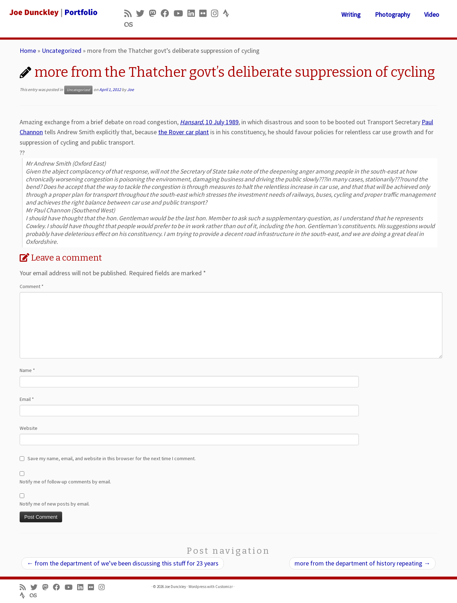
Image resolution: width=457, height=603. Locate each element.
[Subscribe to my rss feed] (130, 13)
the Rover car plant (183, 132)
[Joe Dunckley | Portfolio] (52, 12)
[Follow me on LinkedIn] (193, 13)
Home (28, 50)
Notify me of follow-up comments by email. (65, 481)
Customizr (224, 586)
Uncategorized (61, 50)
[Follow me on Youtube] (180, 13)
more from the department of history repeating (362, 563)
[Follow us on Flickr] (205, 13)
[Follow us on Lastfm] (130, 24)
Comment (32, 286)
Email (27, 399)
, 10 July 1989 (209, 122)
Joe (130, 89)
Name (27, 370)
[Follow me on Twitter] (142, 13)
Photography (392, 14)
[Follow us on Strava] (228, 13)
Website (28, 428)
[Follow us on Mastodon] (155, 13)
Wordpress (197, 586)
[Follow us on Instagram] (217, 13)
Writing (351, 14)
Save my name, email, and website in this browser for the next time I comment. (111, 458)
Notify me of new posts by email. (55, 504)
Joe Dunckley (175, 586)
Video (431, 14)
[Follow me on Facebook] (167, 13)
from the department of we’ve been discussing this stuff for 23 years (123, 563)
